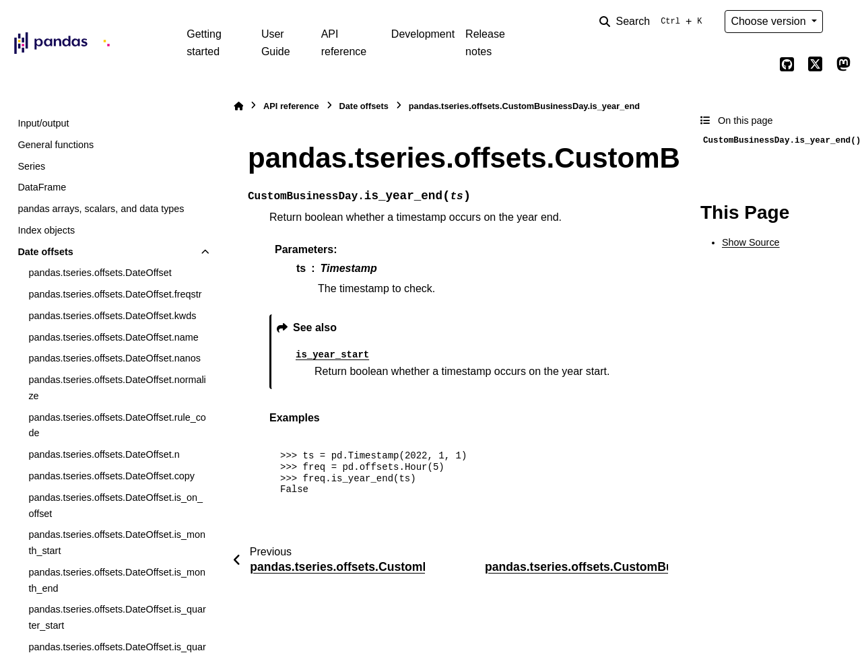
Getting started (204, 42)
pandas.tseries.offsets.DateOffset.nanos (114, 358)
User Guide (275, 42)
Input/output (43, 123)
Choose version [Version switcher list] (770, 21)
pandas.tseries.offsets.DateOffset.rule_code (116, 425)
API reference (344, 42)
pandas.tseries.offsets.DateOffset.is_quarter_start (116, 617)
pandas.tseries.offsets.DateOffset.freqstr (114, 294)
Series (31, 166)
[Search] (653, 21)
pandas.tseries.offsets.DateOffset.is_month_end (116, 580)
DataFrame (42, 187)
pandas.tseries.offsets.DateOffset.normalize (116, 387)
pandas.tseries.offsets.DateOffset (99, 272)
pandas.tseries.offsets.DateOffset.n (103, 454)
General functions (56, 144)
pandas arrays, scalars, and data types (101, 208)
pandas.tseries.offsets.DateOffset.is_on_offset (115, 505)
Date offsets (45, 251)
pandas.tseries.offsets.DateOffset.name (113, 337)
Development (423, 34)
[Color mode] (843, 21)
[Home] (238, 106)
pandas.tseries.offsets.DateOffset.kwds (112, 315)
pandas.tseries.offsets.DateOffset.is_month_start (116, 542)
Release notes (485, 42)
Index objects (46, 230)
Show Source (751, 242)
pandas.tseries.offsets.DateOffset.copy (111, 476)
